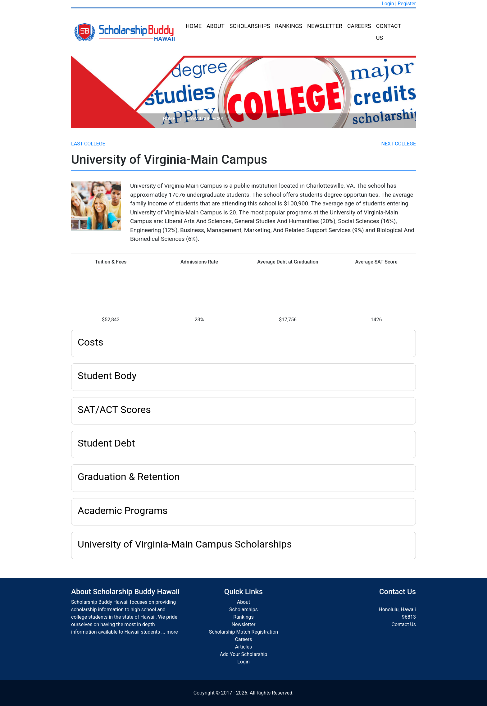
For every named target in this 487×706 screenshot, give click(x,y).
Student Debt (106, 443)
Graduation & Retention (129, 477)
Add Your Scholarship (243, 654)
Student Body (107, 376)
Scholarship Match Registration (243, 632)
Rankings (288, 26)
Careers (359, 26)
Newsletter (324, 26)
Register (407, 4)
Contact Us (388, 32)
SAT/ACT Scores (114, 409)
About (216, 26)
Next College (398, 144)
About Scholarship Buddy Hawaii (125, 591)
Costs (90, 342)
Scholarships (250, 26)
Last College (88, 144)
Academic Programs (123, 510)
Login (388, 4)
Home (194, 26)
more (172, 632)
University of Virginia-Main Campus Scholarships (185, 544)
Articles (243, 647)
